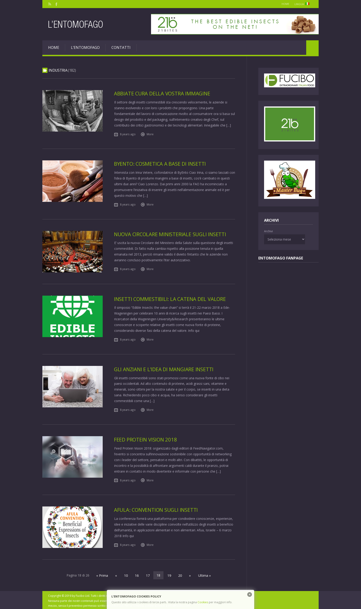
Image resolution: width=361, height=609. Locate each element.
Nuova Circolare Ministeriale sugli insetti (171, 233)
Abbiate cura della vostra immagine (162, 93)
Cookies (203, 602)
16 (137, 574)
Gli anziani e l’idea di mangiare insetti (164, 368)
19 (169, 574)
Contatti (121, 47)
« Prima (103, 574)
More (150, 134)
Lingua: (303, 4)
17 (148, 574)
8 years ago (128, 134)
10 (126, 574)
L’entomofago (85, 47)
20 (179, 574)
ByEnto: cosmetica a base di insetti (160, 163)
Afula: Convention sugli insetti (157, 508)
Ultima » (203, 574)
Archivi (268, 231)
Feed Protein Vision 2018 (146, 438)
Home (283, 4)
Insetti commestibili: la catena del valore (171, 298)
